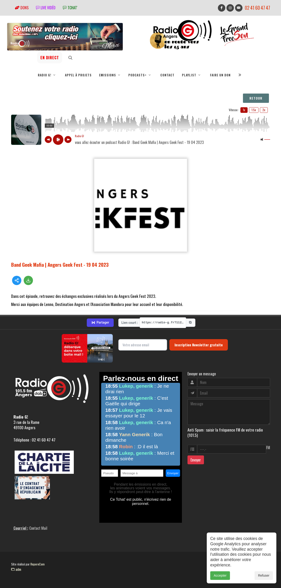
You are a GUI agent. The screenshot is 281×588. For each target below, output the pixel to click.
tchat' (70, 7)
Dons (22, 7)
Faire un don (220, 75)
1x (244, 109)
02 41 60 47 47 (257, 7)
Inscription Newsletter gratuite (198, 344)
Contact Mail (38, 528)
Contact (167, 75)
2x (263, 109)
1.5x (254, 109)
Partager (100, 322)
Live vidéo (45, 7)
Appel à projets (78, 75)
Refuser (263, 575)
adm (16, 569)
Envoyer (196, 460)
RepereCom (37, 564)
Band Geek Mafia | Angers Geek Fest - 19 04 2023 (60, 264)
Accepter (220, 575)
